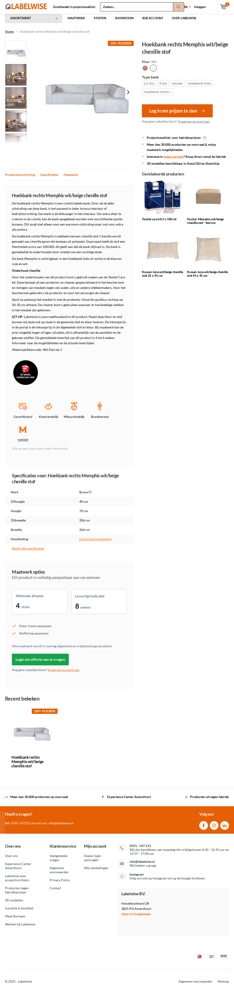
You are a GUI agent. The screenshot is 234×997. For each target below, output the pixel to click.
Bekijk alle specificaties (28, 552)
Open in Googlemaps (136, 917)
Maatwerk (71, 178)
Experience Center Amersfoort (18, 869)
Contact (55, 891)
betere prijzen (173, 160)
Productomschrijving (20, 178)
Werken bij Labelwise (20, 927)
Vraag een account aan (194, 125)
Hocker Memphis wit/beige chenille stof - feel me (205, 224)
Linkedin (224, 828)
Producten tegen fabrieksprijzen (17, 893)
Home (9, 35)
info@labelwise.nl (142, 865)
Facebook (203, 828)
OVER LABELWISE (184, 21)
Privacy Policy (60, 883)
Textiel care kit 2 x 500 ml (159, 222)
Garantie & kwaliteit (19, 911)
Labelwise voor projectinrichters (17, 881)
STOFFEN (100, 21)
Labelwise (25, 985)
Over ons (11, 859)
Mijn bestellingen (96, 871)
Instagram (214, 828)
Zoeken (178, 6)
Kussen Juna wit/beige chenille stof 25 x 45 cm (162, 277)
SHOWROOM (124, 21)
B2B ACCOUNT (152, 21)
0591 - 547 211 (140, 849)
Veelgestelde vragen (58, 861)
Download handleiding (95, 542)
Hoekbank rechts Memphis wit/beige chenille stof (27, 765)
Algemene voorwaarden (59, 873)
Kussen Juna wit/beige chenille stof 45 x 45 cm (207, 277)
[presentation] (128, 95)
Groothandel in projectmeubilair (74, 7)
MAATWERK (76, 21)
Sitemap (223, 985)
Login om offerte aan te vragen (40, 663)
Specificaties (49, 178)
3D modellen (14, 903)
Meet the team (15, 919)
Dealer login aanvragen (92, 861)
